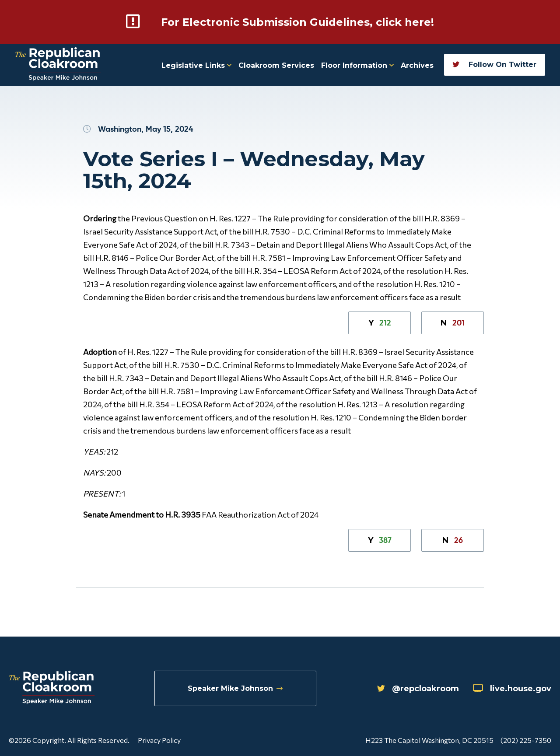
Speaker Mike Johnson (235, 688)
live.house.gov (512, 688)
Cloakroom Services (276, 65)
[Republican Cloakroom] (58, 65)
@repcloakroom (418, 688)
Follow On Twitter (494, 64)
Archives (417, 65)
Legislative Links (196, 65)
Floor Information (357, 65)
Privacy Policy (159, 740)
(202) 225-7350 (525, 740)
